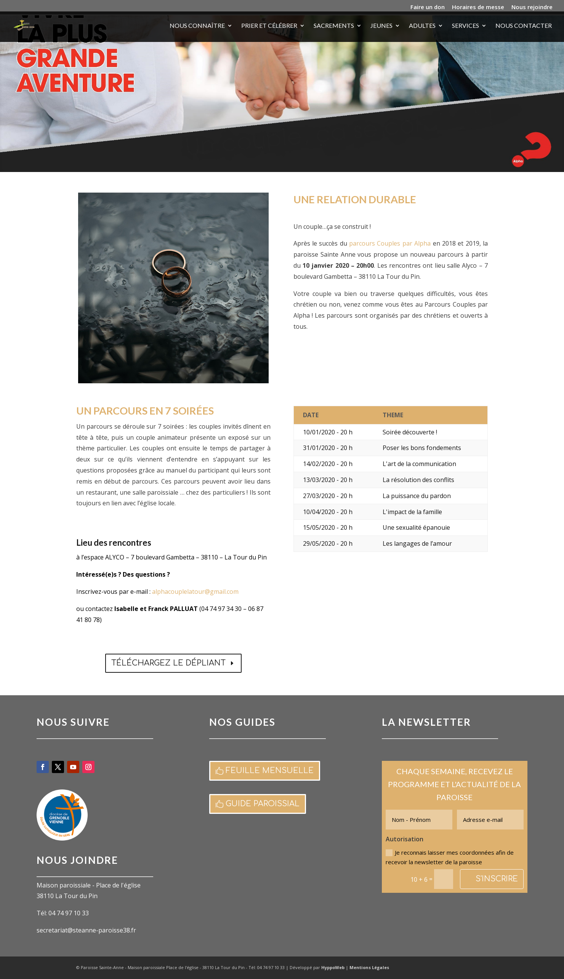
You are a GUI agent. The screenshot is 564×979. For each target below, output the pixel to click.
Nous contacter (523, 26)
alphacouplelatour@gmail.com (195, 591)
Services (465, 26)
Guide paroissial (263, 803)
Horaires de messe (478, 7)
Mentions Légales (369, 967)
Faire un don (427, 7)
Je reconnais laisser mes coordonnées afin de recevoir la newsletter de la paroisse (450, 857)
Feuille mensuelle (270, 770)
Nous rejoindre (532, 7)
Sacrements (334, 26)
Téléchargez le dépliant (168, 663)
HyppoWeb (332, 967)
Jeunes (381, 26)
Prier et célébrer (269, 26)
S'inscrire (497, 879)
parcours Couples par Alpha (390, 243)
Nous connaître (197, 26)
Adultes (422, 26)
